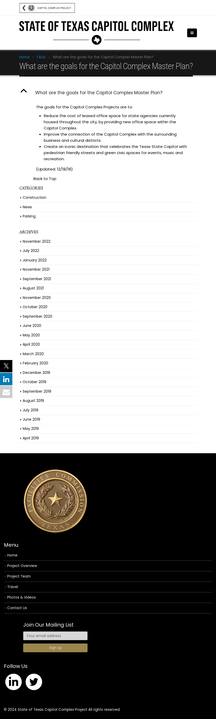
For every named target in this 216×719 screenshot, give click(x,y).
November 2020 (37, 297)
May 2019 (31, 428)
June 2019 (31, 419)
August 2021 (33, 288)
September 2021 (37, 278)
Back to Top (44, 178)
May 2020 (31, 335)
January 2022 (35, 260)
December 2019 (36, 372)
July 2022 (31, 250)
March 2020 (33, 353)
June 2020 (32, 325)
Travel (12, 586)
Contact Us (17, 608)
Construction (34, 197)
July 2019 (30, 410)
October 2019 (34, 381)
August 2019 (33, 400)
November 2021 (36, 269)
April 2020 (31, 344)
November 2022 (36, 241)
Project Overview (22, 565)
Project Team (19, 576)
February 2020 (35, 363)
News (27, 207)
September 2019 (37, 391)
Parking (29, 216)
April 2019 (31, 438)
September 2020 (37, 316)
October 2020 (35, 306)
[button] (108, 93)
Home (12, 555)
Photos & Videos (21, 597)
